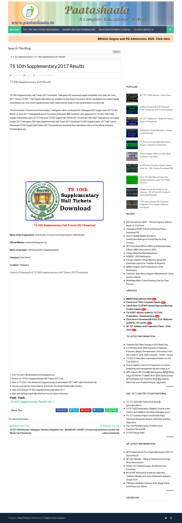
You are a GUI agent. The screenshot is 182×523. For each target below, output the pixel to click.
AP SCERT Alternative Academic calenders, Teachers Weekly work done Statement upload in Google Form (148, 476)
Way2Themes (24, 518)
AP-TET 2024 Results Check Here (155, 95)
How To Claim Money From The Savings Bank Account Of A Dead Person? (155, 180)
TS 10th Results (143, 29)
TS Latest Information (24, 57)
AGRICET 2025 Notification (138, 256)
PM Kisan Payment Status (114, 29)
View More (170, 386)
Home (16, 29)
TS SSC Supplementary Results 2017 (32, 401)
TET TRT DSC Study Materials (41, 29)
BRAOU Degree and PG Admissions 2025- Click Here (140, 38)
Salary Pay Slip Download (78, 29)
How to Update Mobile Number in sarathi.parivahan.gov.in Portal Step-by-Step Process (146, 239)
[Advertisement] (64, 155)
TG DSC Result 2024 (135, 433)
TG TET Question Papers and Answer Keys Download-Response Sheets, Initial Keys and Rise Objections (148, 419)
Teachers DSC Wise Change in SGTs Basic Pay (147, 345)
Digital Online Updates (55, 518)
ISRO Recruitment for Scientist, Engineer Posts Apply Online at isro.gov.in (154, 204)
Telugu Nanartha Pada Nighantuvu (141, 253)
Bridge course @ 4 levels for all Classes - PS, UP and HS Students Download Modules (155, 192)
